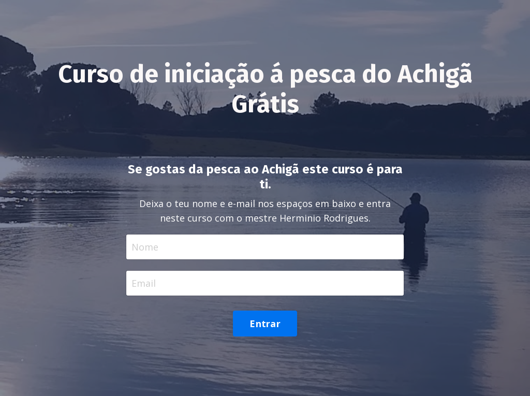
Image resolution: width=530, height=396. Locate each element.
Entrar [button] (265, 323)
